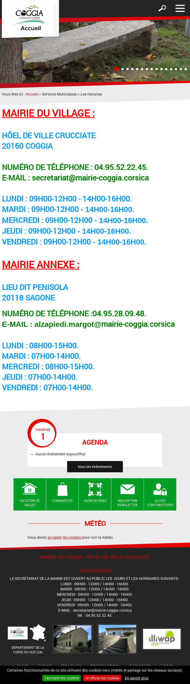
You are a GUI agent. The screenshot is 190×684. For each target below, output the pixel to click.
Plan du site (71, 665)
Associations (95, 500)
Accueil (32, 94)
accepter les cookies (64, 537)
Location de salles (30, 502)
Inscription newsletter (127, 502)
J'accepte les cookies (61, 678)
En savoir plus (136, 678)
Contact (45, 665)
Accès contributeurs (160, 502)
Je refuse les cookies (102, 678)
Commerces (62, 500)
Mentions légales (105, 665)
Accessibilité (139, 665)
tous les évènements (95, 466)
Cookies (166, 665)
